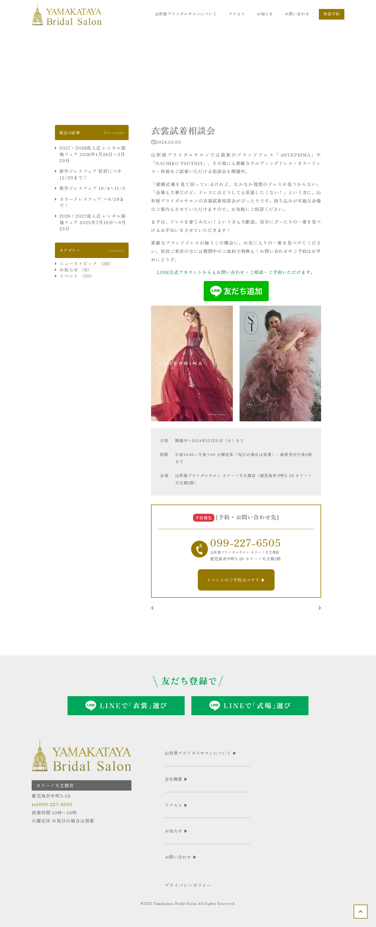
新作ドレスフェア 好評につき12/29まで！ (90, 174)
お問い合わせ (297, 14)
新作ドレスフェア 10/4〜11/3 (92, 188)
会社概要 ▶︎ (176, 779)
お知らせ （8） (75, 269)
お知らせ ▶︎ (176, 831)
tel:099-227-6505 (52, 804)
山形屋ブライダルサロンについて (186, 14)
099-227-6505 (245, 542)
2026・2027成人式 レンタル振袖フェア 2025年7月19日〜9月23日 (92, 222)
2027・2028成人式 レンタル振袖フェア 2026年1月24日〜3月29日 (92, 154)
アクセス (237, 14)
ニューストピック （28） (86, 263)
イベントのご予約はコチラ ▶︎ (236, 580)
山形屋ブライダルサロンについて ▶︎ (201, 753)
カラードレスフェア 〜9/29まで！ (91, 202)
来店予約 (331, 14)
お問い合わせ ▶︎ (181, 857)
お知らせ (265, 14)
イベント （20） (77, 275)
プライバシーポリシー (188, 885)
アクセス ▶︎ (176, 805)
